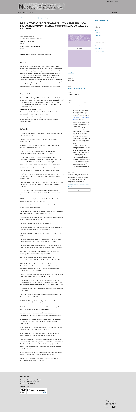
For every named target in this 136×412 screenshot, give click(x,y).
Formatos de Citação (74, 190)
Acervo (25, 12)
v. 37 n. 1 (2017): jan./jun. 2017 (38, 18)
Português (98, 35)
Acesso (116, 1)
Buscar (114, 12)
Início (21, 18)
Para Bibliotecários (100, 51)
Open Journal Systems (101, 20)
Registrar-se (110, 1)
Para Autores (98, 48)
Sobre (32, 12)
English (97, 30)
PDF (71, 72)
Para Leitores (98, 46)
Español (97, 33)
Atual (19, 12)
